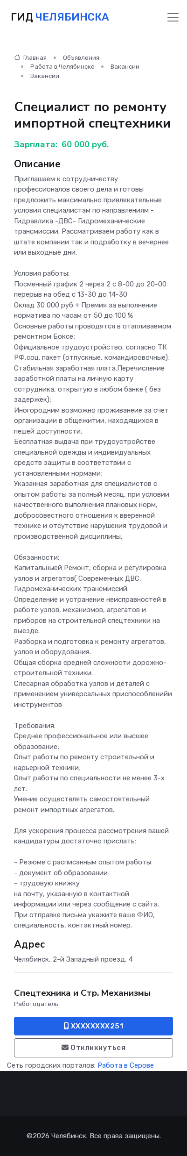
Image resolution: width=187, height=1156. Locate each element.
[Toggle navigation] (173, 17)
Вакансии (125, 66)
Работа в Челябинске (62, 66)
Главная (30, 57)
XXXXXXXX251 (94, 1026)
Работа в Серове (125, 1065)
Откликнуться (93, 1047)
